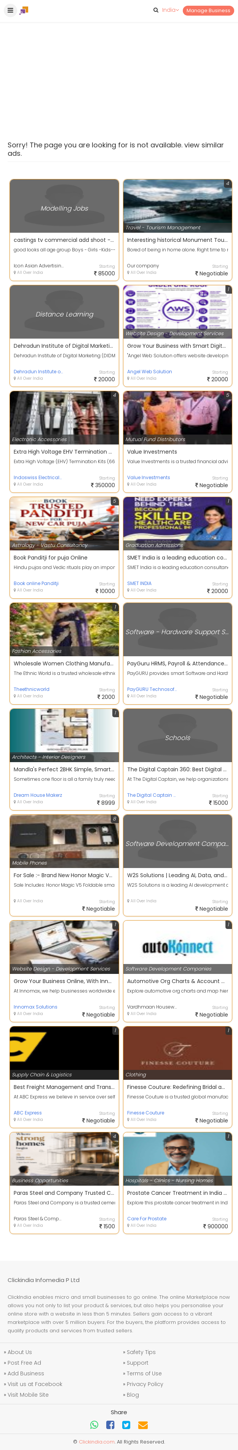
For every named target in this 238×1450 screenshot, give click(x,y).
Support (138, 1363)
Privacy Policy (145, 1384)
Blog (133, 1395)
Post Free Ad (24, 1363)
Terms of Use (144, 1373)
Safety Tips (141, 1352)
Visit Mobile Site (28, 1395)
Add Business (26, 1373)
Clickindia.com (97, 1441)
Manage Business (208, 10)
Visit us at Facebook (35, 1384)
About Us (20, 1352)
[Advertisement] (119, 57)
